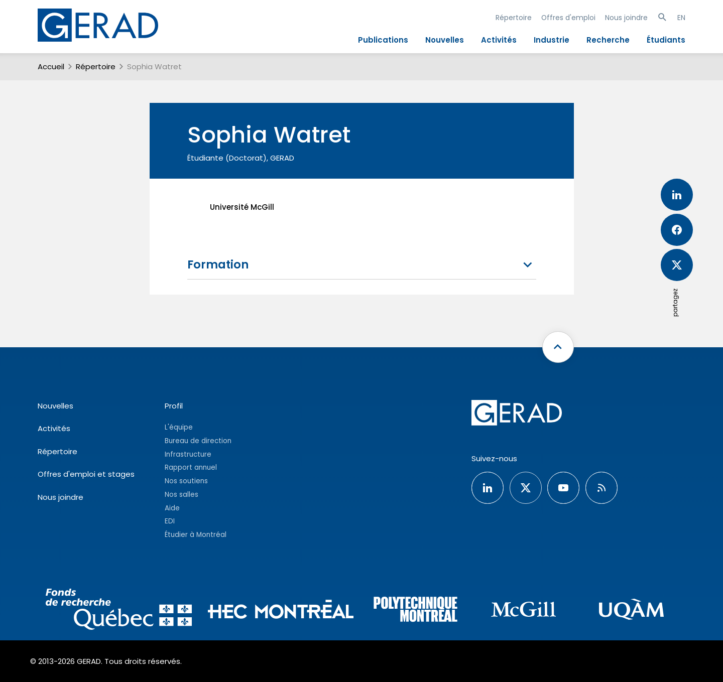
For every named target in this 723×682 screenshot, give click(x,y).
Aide (172, 508)
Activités (499, 40)
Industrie (551, 40)
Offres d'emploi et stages (86, 474)
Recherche (608, 40)
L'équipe (179, 427)
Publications (383, 40)
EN (681, 18)
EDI (170, 521)
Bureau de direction (198, 441)
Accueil (51, 66)
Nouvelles (444, 40)
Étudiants (666, 40)
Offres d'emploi (568, 18)
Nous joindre (626, 18)
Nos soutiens (186, 481)
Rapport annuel (191, 467)
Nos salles (181, 494)
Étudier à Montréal (195, 534)
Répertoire (514, 18)
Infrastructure (188, 454)
